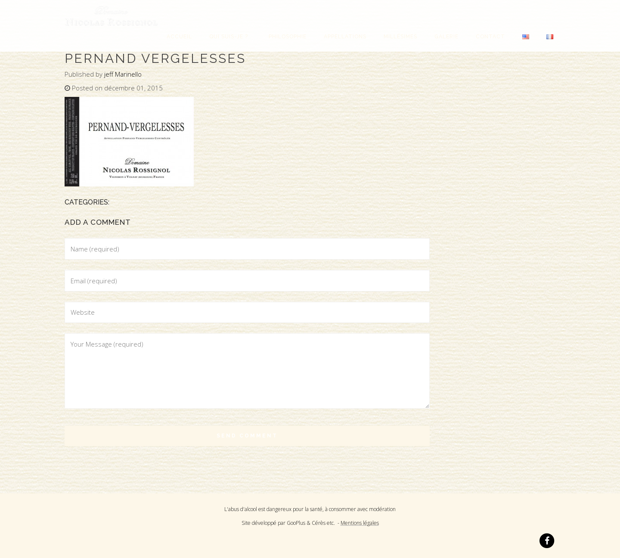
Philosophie (288, 37)
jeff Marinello (123, 74)
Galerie (446, 37)
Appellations (345, 37)
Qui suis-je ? (230, 37)
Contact (490, 37)
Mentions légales (360, 523)
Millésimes (400, 37)
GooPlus (296, 523)
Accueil (179, 37)
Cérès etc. (323, 523)
